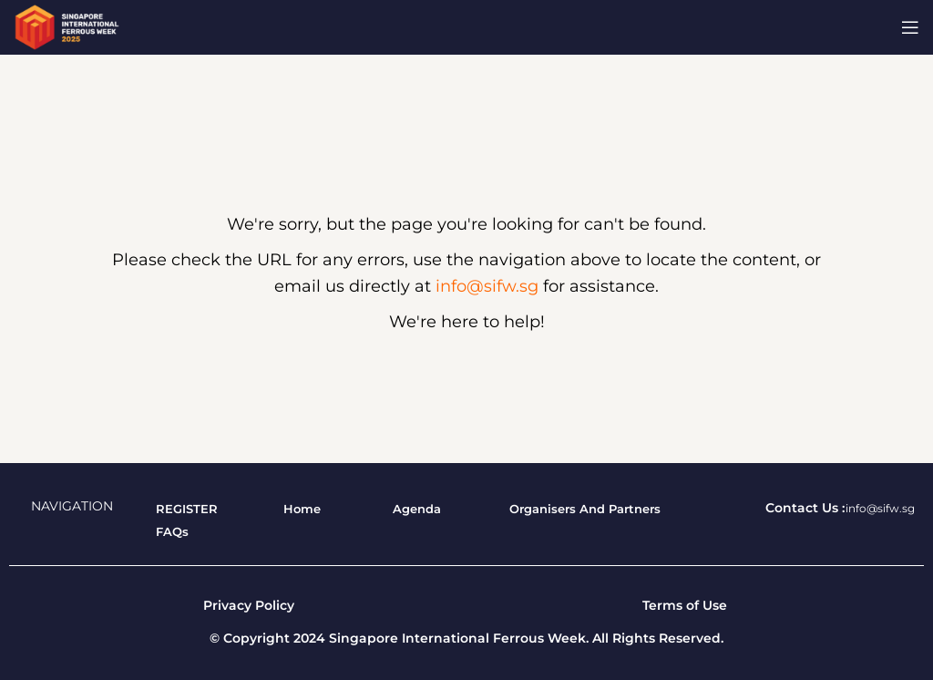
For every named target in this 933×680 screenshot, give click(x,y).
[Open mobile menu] (910, 27)
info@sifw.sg (487, 286)
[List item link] (187, 509)
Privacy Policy (248, 605)
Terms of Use (684, 605)
